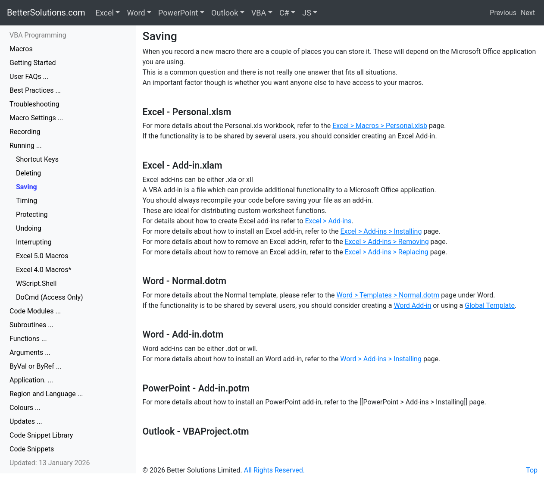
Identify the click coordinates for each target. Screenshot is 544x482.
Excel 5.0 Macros (42, 256)
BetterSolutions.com (46, 12)
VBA (258, 12)
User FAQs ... (28, 76)
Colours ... (25, 408)
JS (306, 12)
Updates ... (25, 421)
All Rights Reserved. (274, 470)
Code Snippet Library (41, 435)
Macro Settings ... (36, 118)
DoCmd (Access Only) (49, 297)
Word (136, 12)
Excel (105, 12)
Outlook (224, 12)
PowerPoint (178, 12)
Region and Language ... (46, 394)
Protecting (32, 214)
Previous (503, 13)
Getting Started (32, 63)
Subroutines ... (31, 325)
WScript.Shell (36, 283)
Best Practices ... (35, 90)
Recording (25, 132)
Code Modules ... (35, 311)
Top (532, 470)
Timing (26, 201)
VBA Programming (37, 35)
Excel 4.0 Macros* (43, 270)
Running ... (25, 145)
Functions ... (28, 339)
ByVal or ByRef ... (35, 366)
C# (284, 12)
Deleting (28, 173)
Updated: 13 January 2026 (49, 463)
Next (528, 13)
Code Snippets (31, 449)
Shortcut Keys (37, 159)
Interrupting (34, 242)
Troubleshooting (34, 104)
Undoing (28, 228)
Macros (21, 49)
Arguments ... (29, 352)
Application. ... (31, 380)
